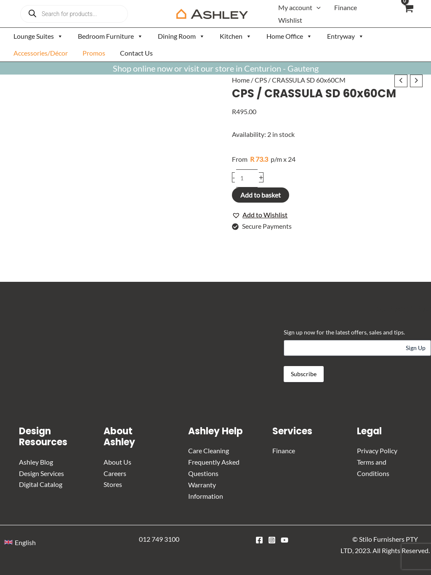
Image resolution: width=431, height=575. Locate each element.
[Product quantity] (247, 178)
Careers (115, 473)
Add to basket (260, 195)
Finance (345, 7)
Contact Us (136, 53)
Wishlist (290, 20)
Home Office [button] (289, 36)
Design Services (41, 473)
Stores (113, 484)
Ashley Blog (36, 462)
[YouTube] (284, 539)
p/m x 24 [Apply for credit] (263, 159)
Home (241, 80)
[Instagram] (272, 539)
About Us (117, 462)
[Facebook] (259, 539)
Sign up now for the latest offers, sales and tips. (344, 332)
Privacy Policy (377, 451)
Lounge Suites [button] (38, 36)
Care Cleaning (208, 451)
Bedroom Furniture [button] (110, 36)
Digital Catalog (40, 484)
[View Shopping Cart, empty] (408, 13)
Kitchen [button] (236, 36)
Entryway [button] (345, 36)
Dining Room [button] (181, 36)
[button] (316, 7)
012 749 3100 (159, 538)
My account (299, 7)
